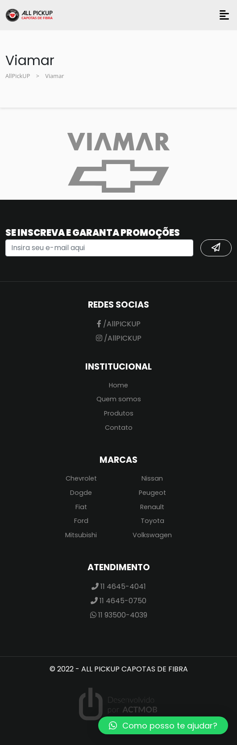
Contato (119, 427)
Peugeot (152, 492)
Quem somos (118, 399)
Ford (81, 520)
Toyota (152, 520)
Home (118, 385)
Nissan (152, 478)
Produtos (118, 413)
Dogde (81, 492)
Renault (152, 506)
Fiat (81, 506)
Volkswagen (152, 535)
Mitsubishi (81, 535)
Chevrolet (81, 478)
